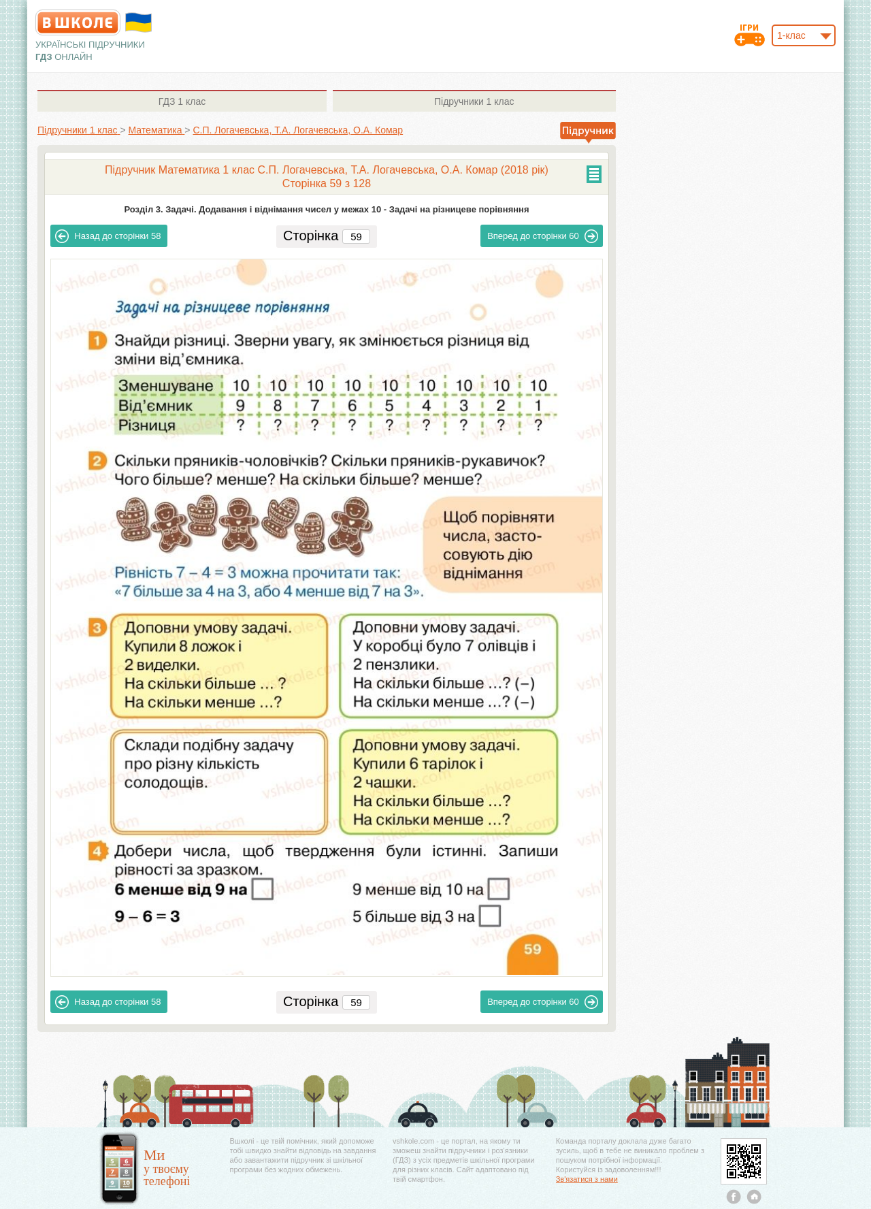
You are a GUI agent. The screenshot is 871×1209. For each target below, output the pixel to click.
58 (108, 236)
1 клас (182, 101)
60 (542, 236)
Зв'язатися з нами (587, 1179)
